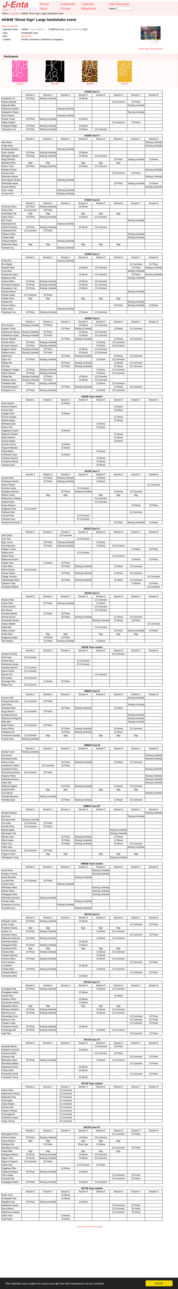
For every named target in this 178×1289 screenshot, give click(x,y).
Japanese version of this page (90, 1227)
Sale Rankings (119, 4)
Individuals (68, 4)
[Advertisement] (90, 1255)
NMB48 (89, 82)
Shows (44, 4)
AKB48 (20, 82)
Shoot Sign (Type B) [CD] (151, 47)
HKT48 (54, 82)
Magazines (88, 8)
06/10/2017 (26, 36)
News (43, 8)
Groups (66, 8)
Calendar (87, 4)
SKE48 (124, 82)
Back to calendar (10, 26)
